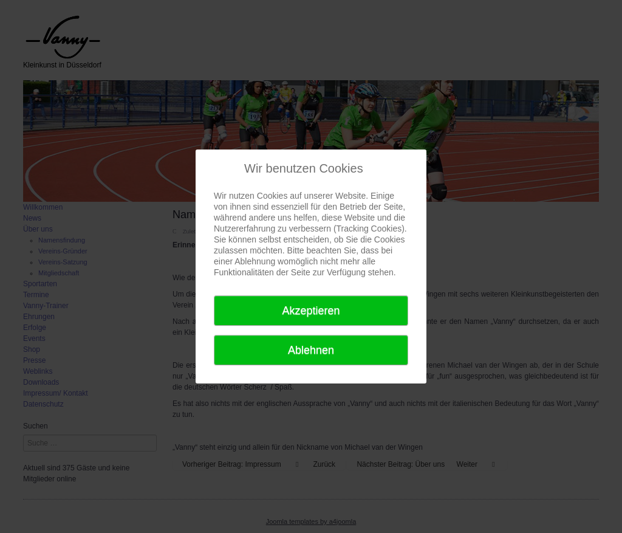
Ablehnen (311, 350)
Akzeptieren (311, 310)
